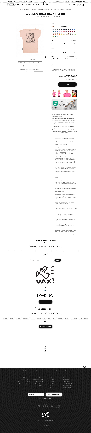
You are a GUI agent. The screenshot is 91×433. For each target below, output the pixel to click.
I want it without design (72, 57)
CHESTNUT (61, 37)
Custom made (59, 372)
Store (52, 372)
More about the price (71, 80)
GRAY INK (71, 30)
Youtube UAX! (52, 407)
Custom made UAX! (38, 71)
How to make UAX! (67, 380)
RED (56, 35)
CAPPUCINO (68, 9)
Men (18, 4)
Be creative (52, 388)
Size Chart (74, 41)
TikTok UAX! (45, 407)
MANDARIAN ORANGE (66, 35)
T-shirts (38, 9)
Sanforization (63, 153)
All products (33, 9)
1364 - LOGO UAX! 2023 (30, 66)
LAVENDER (66, 32)
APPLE (66, 37)
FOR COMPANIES (80, 1)
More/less (73, 235)
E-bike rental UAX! (67, 388)
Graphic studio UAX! (67, 386)
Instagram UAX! (39, 407)
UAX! (69, 1)
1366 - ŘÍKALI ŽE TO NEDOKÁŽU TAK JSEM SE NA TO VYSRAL (30, 63)
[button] (75, 94)
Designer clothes (67, 378)
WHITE (53, 30)
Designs (12, 5)
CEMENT (56, 30)
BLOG (72, 1)
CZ (24, 1)
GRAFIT (61, 30)
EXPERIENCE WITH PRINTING (60, 1)
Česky (43, 426)
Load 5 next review (45, 327)
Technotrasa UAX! (58, 407)
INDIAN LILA (53, 35)
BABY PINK (68, 32)
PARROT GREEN (68, 37)
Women (24, 4)
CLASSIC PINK (73, 32)
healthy (63, 172)
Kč (28, 1)
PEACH (68, 35)
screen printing (72, 182)
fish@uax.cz (25, 380)
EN (26, 1)
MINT (73, 37)
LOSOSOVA (71, 32)
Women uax (26, 9)
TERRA (63, 35)
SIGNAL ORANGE (71, 35)
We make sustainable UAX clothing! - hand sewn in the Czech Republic (20, 9)
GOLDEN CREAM (73, 35)
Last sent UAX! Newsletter (45, 399)
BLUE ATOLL (58, 32)
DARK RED (61, 35)
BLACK (63, 30)
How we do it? (44, 372)
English (47, 426)
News (37, 372)
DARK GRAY (58, 30)
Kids (29, 4)
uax (22, 9)
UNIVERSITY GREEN (71, 37)
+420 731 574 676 (10, 1)
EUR (31, 1)
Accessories (37, 4)
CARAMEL (56, 37)
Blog (66, 372)
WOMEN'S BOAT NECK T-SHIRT (47, 9)
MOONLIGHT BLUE (73, 30)
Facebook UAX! (33, 407)
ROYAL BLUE (53, 32)
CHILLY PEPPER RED (58, 35)
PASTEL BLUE (61, 32)
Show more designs (45, 303)
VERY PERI (63, 32)
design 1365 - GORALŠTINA (59, 9)
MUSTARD (53, 37)
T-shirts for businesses (67, 384)
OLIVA (63, 37)
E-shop (31, 372)
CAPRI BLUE (56, 32)
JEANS (66, 30)
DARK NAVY (68, 30)
